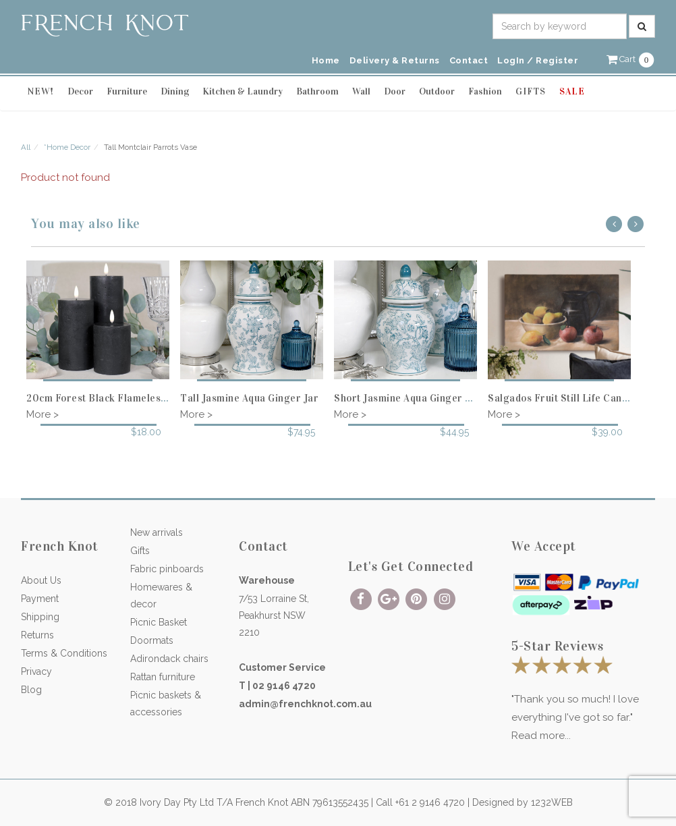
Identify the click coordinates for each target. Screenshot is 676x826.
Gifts (140, 550)
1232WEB (552, 802)
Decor (80, 91)
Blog (31, 689)
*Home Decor (67, 147)
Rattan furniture (162, 676)
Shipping (40, 616)
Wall (361, 91)
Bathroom (317, 91)
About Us (41, 580)
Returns (37, 635)
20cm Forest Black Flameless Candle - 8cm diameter (150, 398)
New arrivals (156, 532)
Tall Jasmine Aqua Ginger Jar (249, 398)
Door (394, 91)
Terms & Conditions (64, 653)
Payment (40, 598)
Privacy (36, 671)
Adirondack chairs (169, 658)
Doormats (151, 640)
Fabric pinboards (167, 568)
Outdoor (437, 91)
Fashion (485, 91)
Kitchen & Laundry (242, 91)
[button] (631, 59)
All (25, 147)
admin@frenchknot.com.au (305, 703)
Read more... (541, 735)
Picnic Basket (158, 622)
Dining (175, 91)
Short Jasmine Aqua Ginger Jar (407, 398)
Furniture (127, 91)
